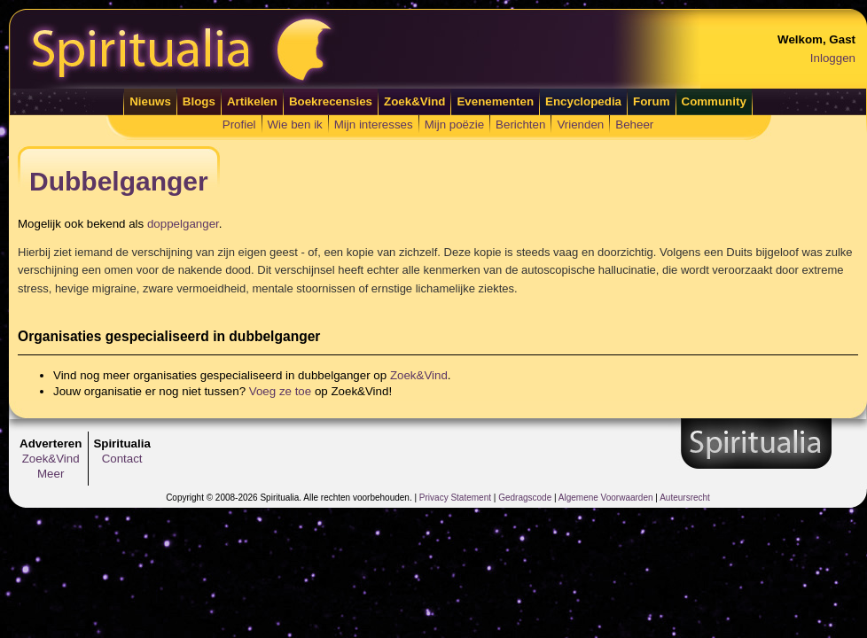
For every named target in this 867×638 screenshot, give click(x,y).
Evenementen (495, 101)
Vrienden (580, 124)
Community (714, 101)
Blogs (199, 101)
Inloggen (832, 58)
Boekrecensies (330, 101)
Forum (651, 101)
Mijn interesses (373, 124)
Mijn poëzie (454, 124)
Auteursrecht (685, 497)
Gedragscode (524, 497)
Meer (50, 473)
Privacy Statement (455, 497)
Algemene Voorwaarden (605, 497)
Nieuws (150, 101)
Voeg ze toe (280, 391)
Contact (122, 458)
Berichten (520, 124)
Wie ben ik (295, 124)
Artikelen (252, 101)
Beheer (634, 124)
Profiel (239, 124)
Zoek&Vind (414, 101)
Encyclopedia (583, 101)
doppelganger (183, 223)
